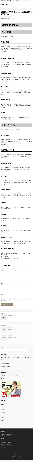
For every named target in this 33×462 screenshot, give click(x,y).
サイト (2, 296)
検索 (2, 350)
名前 (2, 286)
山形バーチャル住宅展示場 (5, 437)
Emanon (19, 460)
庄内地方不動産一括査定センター (7, 436)
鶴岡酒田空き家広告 (5, 365)
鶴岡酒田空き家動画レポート (8, 369)
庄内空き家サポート (5, 4)
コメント (3, 270)
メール (3, 291)
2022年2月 (3, 414)
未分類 (2, 406)
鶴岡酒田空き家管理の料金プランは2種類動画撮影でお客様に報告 (16, 360)
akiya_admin (10, 16)
